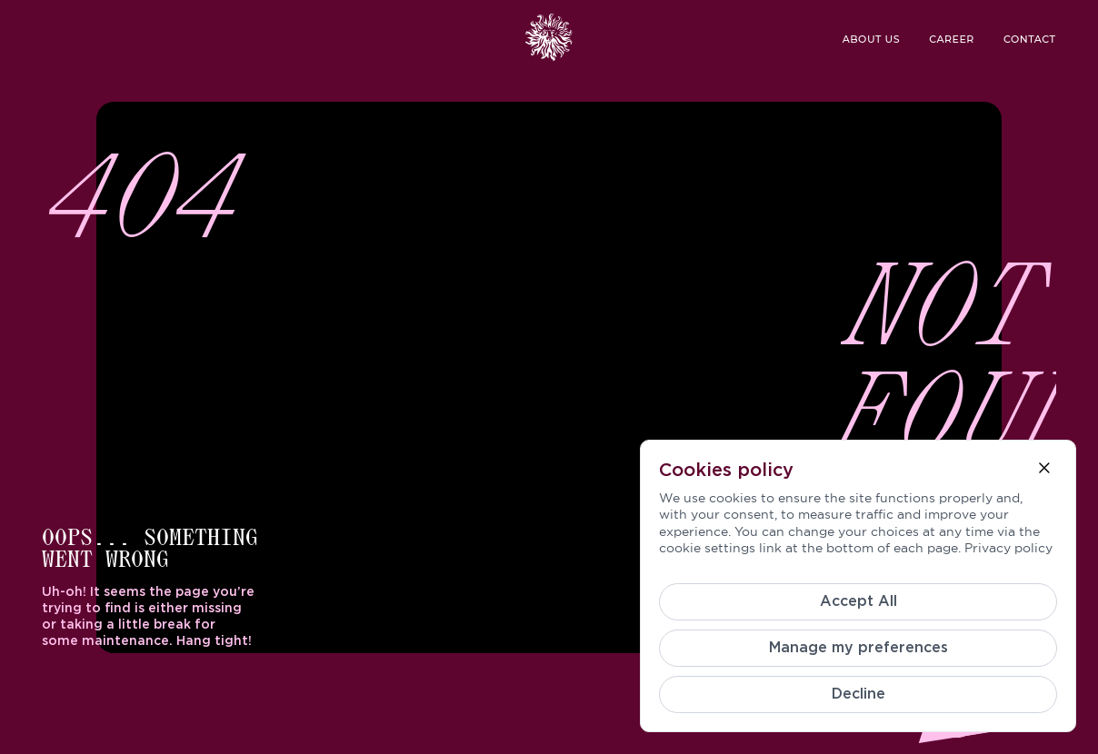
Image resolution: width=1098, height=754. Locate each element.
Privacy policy (1008, 548)
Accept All (858, 601)
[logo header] (549, 37)
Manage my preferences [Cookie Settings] (858, 647)
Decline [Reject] (858, 694)
